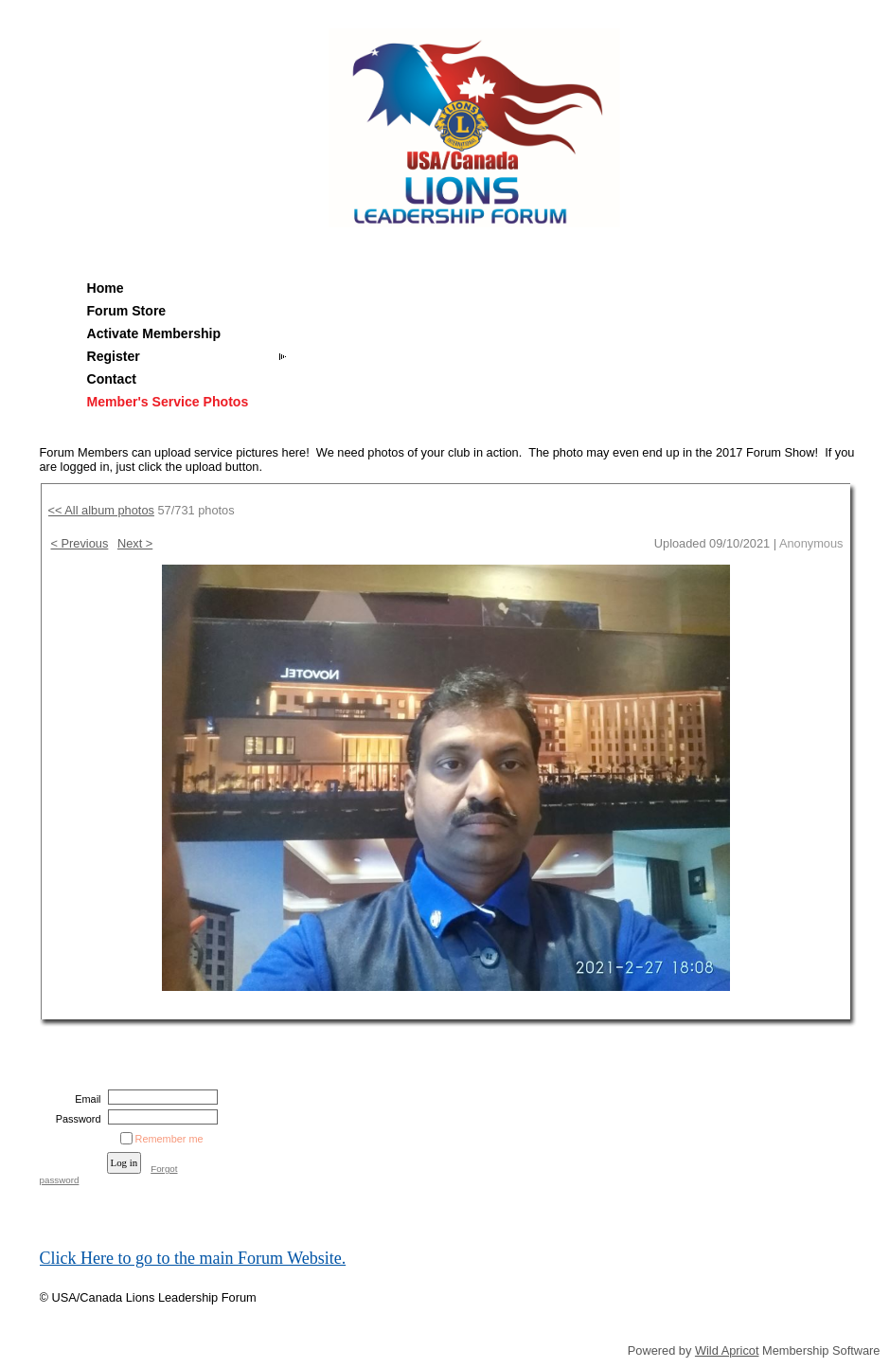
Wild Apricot (727, 1350)
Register (113, 356)
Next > (134, 543)
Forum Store (127, 310)
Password (74, 1119)
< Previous (80, 543)
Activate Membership (154, 333)
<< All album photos (101, 510)
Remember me (169, 1138)
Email (84, 1099)
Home (105, 288)
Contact (111, 379)
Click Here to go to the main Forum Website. (193, 1258)
